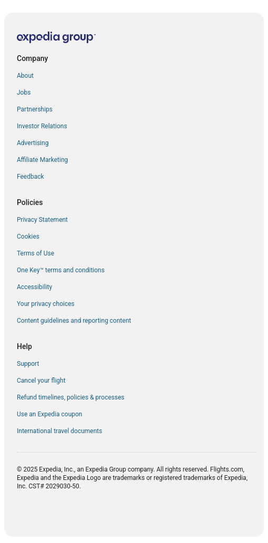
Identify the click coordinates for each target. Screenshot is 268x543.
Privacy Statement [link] (42, 219)
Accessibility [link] (34, 287)
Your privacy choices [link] (46, 304)
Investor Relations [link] (42, 126)
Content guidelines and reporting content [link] (74, 320)
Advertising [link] (32, 143)
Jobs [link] (23, 92)
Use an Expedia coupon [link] (49, 414)
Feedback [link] (30, 176)
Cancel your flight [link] (41, 380)
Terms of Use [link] (35, 253)
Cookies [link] (28, 236)
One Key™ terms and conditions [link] (61, 270)
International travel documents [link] (59, 431)
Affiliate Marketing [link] (42, 159)
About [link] (25, 75)
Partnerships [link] (35, 109)
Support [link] (28, 363)
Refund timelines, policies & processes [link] (71, 397)
